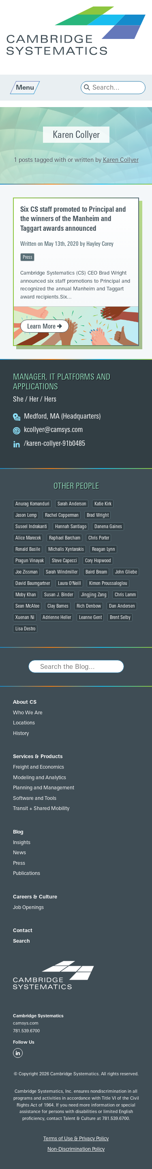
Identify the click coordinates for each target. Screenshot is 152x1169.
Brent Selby (120, 617)
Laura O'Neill (69, 583)
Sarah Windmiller (61, 572)
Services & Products (37, 756)
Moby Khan (25, 594)
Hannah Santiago (70, 526)
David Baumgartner (32, 583)
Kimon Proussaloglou (108, 583)
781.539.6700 (26, 1031)
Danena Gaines (108, 526)
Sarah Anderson (72, 504)
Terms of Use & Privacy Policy (76, 1138)
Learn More (44, 326)
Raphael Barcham (64, 538)
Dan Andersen (122, 606)
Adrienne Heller (57, 617)
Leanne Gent (90, 617)
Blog (18, 832)
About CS (24, 702)
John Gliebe (126, 572)
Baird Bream (96, 572)
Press (27, 257)
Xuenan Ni (24, 617)
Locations (24, 723)
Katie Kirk (102, 504)
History (21, 733)
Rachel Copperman (62, 515)
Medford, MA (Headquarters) (62, 417)
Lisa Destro (25, 629)
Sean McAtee (27, 606)
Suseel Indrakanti (31, 526)
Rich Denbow (89, 606)
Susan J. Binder (58, 594)
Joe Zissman (26, 572)
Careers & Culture (35, 897)
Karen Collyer (121, 160)
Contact (22, 930)
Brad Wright (98, 515)
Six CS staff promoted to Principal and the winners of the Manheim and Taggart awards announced (73, 219)
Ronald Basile (27, 549)
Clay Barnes (58, 606)
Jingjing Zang (94, 594)
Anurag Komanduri (32, 504)
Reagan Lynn (103, 549)
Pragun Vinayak (29, 560)
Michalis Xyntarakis (66, 549)
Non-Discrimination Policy (76, 1149)
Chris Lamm (125, 594)
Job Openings (28, 907)
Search (21, 941)
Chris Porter (98, 538)
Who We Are (28, 713)
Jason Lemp (26, 515)
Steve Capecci (64, 560)
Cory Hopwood (98, 560)
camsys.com (26, 1023)
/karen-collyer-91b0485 (54, 444)
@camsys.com (53, 430)
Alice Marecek (28, 538)
